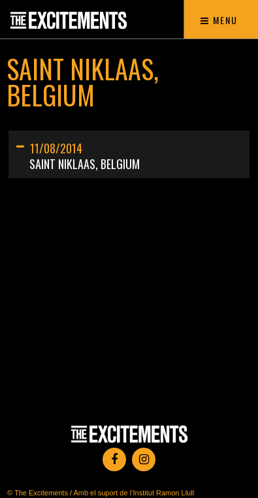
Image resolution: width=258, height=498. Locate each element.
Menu (219, 20)
